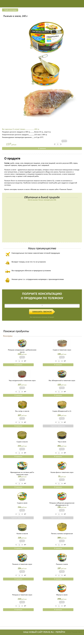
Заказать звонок (42, 312)
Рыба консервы (10, 10)
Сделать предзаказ (58, 426)
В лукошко (42, 148)
